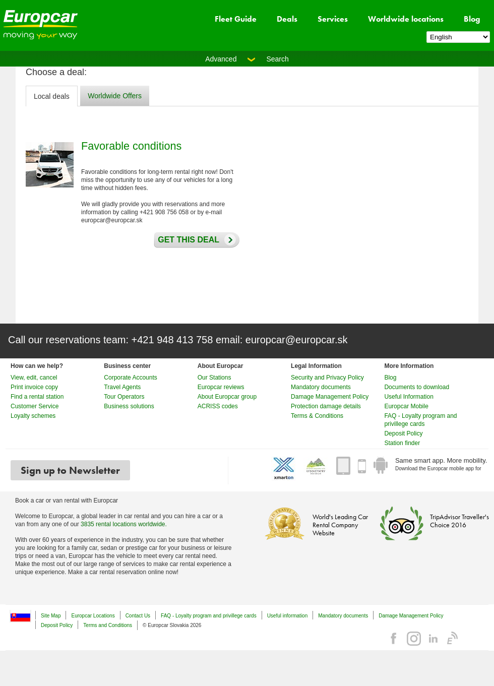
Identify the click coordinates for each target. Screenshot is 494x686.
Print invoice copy (34, 387)
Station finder (402, 443)
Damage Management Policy (329, 396)
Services (333, 19)
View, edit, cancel (34, 377)
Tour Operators (124, 396)
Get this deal (186, 240)
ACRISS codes (218, 406)
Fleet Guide (236, 19)
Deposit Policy (403, 433)
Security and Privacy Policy (327, 377)
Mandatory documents (321, 387)
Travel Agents (122, 387)
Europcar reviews (221, 387)
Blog (472, 19)
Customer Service (34, 406)
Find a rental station (37, 396)
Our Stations (214, 377)
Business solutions (129, 406)
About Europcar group (227, 396)
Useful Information (408, 396)
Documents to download (416, 387)
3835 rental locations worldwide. (124, 524)
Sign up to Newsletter (70, 470)
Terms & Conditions (317, 415)
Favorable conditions (131, 146)
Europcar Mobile (406, 406)
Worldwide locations (406, 19)
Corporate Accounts (130, 377)
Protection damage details (326, 406)
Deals (287, 19)
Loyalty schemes (33, 415)
